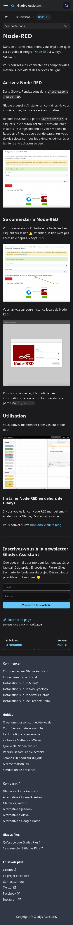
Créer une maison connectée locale (27, 722)
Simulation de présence (19, 770)
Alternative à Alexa (16, 815)
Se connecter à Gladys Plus (23, 848)
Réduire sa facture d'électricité (24, 752)
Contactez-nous (14, 882)
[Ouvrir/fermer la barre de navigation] (5, 5)
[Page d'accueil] (6, 17)
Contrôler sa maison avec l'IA (23, 728)
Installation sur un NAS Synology (25, 689)
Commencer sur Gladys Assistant (25, 671)
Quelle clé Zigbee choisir (20, 746)
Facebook (11, 893)
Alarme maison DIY (16, 764)
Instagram (12, 899)
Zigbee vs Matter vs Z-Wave (22, 740)
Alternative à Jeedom (17, 809)
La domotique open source (21, 734)
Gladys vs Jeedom (15, 803)
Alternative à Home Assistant (23, 797)
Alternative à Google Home (21, 821)
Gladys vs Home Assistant (20, 791)
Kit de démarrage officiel (20, 677)
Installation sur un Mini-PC (21, 683)
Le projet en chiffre (16, 876)
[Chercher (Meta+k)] (66, 5)
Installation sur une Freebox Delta (26, 701)
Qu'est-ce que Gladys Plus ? (21, 842)
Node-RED (41, 52)
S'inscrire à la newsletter (36, 605)
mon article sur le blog (45, 525)
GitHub (9, 870)
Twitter (9, 888)
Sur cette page (15, 26)
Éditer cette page (17, 620)
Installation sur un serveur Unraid (26, 695)
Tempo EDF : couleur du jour (22, 758)
